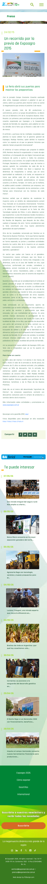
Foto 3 (15, 421)
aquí (26, 414)
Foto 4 (20, 421)
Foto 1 (5, 421)
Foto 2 (10, 421)
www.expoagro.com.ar (11, 405)
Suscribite (23, 825)
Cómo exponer (23, 780)
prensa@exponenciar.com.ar (23, 872)
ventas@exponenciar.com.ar (23, 869)
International (23, 794)
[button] (20, 435)
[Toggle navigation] (41, 4)
